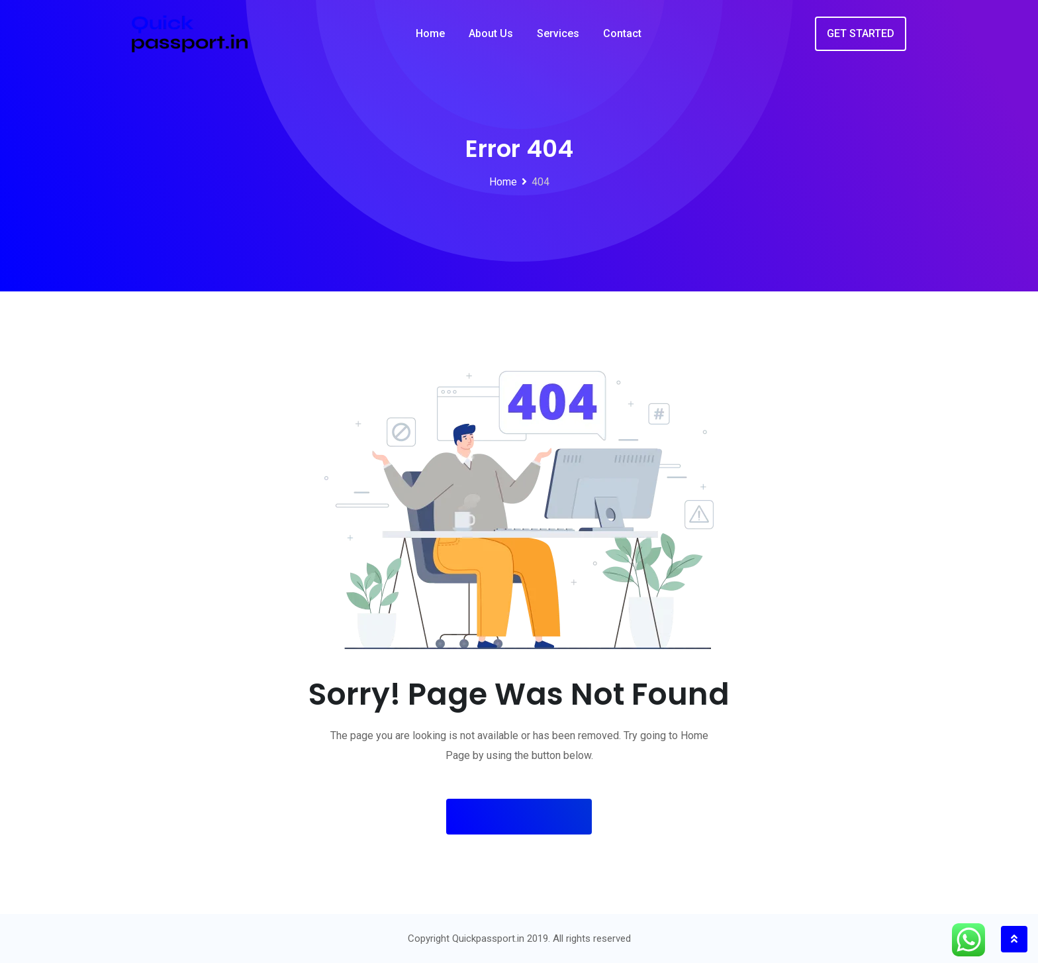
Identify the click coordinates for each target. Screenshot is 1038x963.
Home (430, 33)
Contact (622, 33)
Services (558, 33)
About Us (491, 33)
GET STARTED (860, 33)
